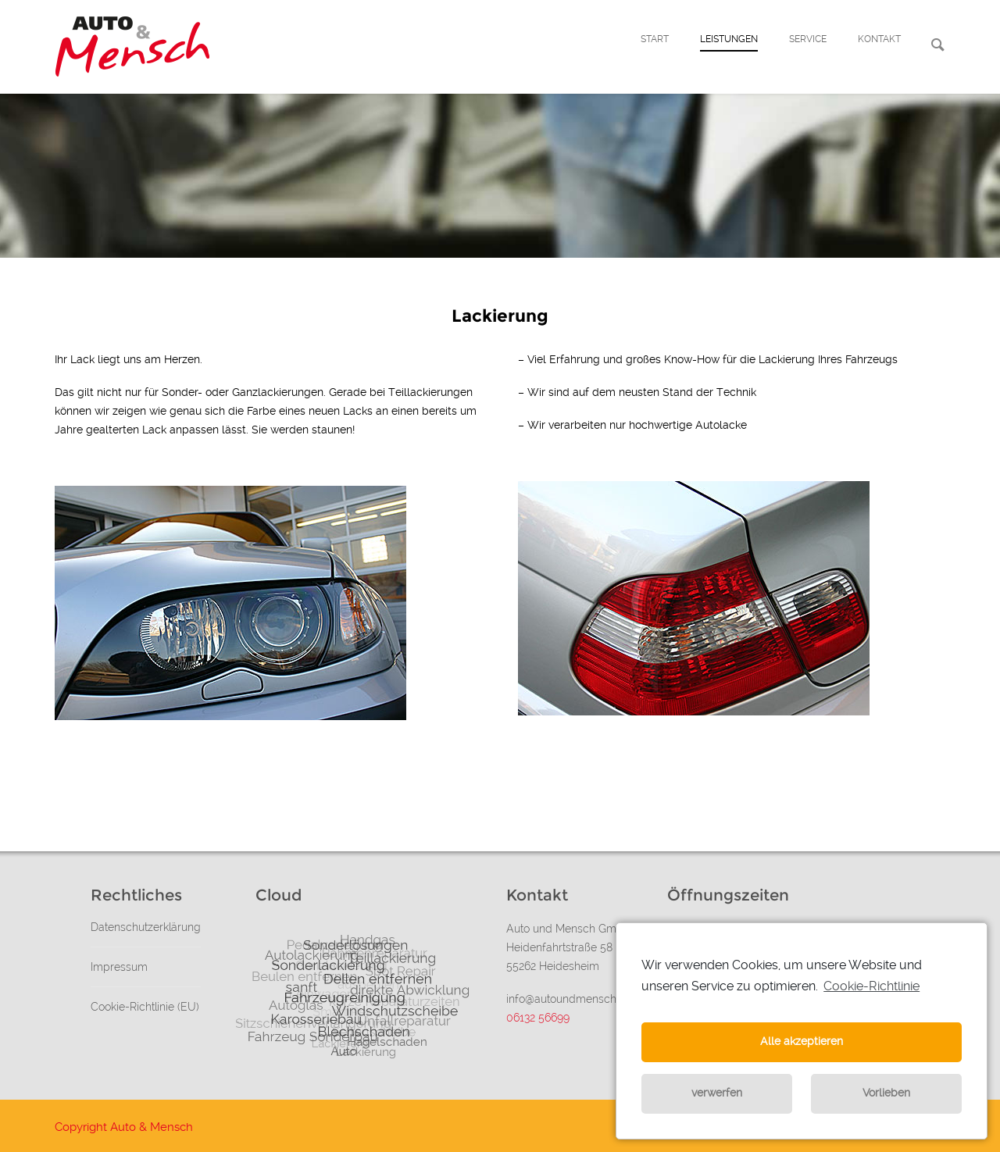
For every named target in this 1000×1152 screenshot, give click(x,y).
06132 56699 (538, 1017)
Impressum (119, 967)
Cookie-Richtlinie (871, 986)
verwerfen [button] (716, 1093)
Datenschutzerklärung (146, 927)
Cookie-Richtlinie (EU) (145, 1006)
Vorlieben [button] (886, 1093)
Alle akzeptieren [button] (801, 1041)
